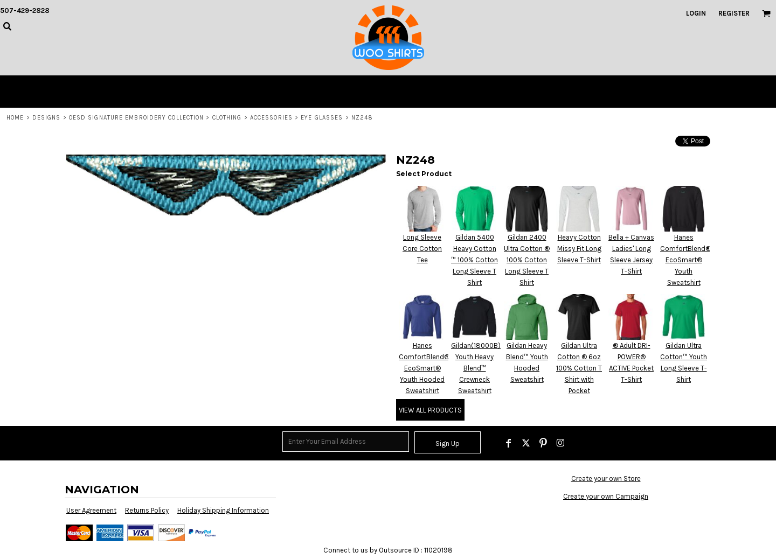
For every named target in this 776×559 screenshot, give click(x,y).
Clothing (227, 117)
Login (696, 13)
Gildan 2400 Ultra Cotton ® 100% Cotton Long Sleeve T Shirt (527, 259)
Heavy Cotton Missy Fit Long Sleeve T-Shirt (579, 248)
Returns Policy (147, 510)
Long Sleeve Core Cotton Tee (422, 248)
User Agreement (91, 510)
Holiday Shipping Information (223, 510)
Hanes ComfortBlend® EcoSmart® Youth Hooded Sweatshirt (424, 367)
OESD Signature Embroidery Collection (136, 117)
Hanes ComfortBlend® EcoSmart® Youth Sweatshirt (685, 259)
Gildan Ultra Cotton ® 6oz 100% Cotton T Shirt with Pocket (579, 367)
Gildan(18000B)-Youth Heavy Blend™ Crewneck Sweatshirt (477, 367)
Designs (46, 117)
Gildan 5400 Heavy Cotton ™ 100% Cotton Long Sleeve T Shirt (474, 259)
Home (15, 117)
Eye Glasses (322, 117)
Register (734, 13)
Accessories (271, 117)
